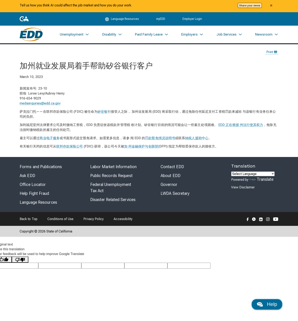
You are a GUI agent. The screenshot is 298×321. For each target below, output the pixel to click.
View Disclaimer (243, 187)
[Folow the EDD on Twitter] (254, 219)
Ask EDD (27, 175)
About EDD (170, 175)
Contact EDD (172, 166)
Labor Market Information (113, 166)
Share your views (249, 5)
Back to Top (28, 219)
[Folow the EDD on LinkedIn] (261, 219)
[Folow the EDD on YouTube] (275, 219)
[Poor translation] (20, 259)
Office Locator (33, 184)
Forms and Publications (41, 166)
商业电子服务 (49, 138)
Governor (169, 184)
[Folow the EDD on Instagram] (268, 219)
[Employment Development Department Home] (31, 34)
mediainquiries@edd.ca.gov (40, 103)
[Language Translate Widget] (253, 173)
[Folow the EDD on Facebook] (248, 219)
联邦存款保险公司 (69, 146)
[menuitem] (74, 34)
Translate (261, 179)
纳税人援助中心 (196, 138)
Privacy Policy (93, 219)
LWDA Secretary (175, 193)
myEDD (160, 19)
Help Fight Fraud (34, 193)
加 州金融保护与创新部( (141, 146)
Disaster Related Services (113, 199)
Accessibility (123, 219)
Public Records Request (111, 175)
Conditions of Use (60, 219)
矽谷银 (102, 112)
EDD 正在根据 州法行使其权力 (240, 125)
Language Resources (38, 202)
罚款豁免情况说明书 (160, 138)
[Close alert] (271, 5)
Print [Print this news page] (271, 52)
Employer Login (192, 19)
